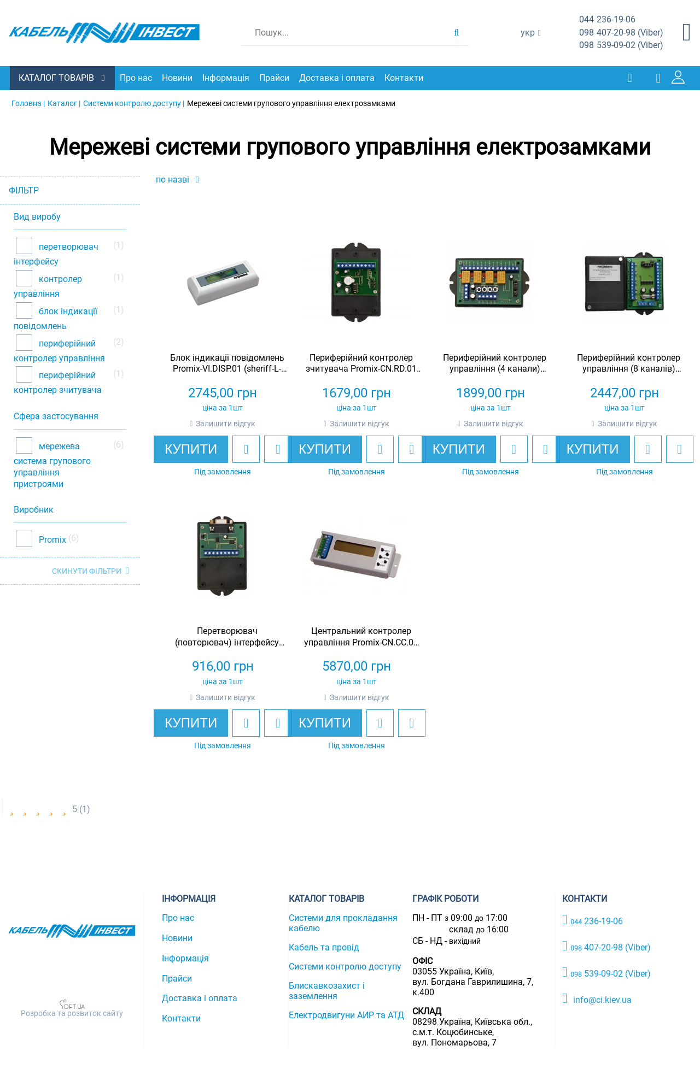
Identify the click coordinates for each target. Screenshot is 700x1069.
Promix (51, 539)
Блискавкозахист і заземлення (327, 990)
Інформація (226, 78)
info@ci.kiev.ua (597, 998)
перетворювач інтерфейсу (56, 254)
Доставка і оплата (338, 78)
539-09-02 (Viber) (621, 45)
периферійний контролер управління (59, 350)
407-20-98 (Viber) (621, 33)
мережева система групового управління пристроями (52, 464)
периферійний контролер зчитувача (58, 382)
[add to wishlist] (246, 449)
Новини (178, 78)
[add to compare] (277, 449)
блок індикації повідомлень (55, 318)
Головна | (28, 102)
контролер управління (48, 286)
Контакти (405, 78)
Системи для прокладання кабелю (343, 922)
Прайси (275, 78)
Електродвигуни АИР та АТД (346, 1014)
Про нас (137, 78)
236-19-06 (607, 20)
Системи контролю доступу (345, 966)
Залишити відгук (225, 423)
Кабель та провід (324, 947)
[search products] (456, 33)
